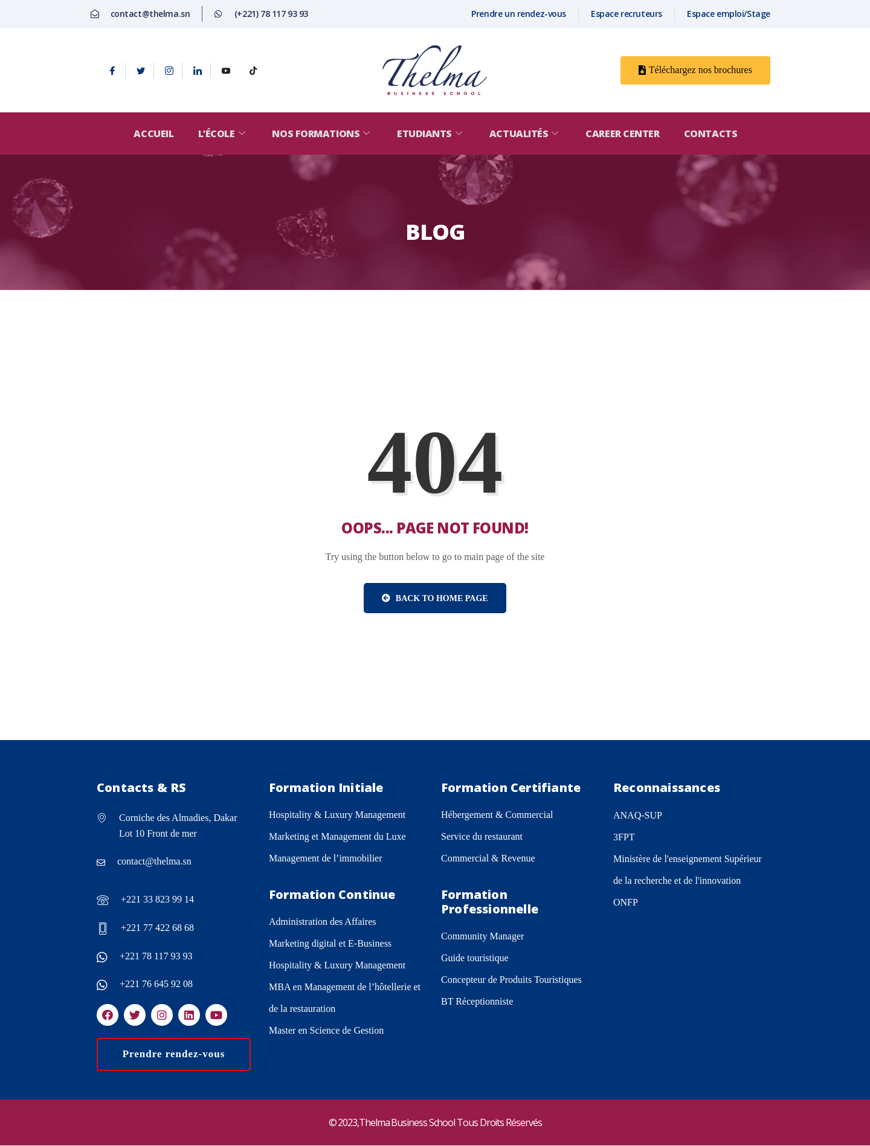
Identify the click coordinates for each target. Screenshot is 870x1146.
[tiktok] (253, 71)
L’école (221, 133)
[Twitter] (141, 71)
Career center (625, 133)
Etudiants (431, 133)
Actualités (526, 133)
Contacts (713, 133)
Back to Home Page (435, 598)
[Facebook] (113, 71)
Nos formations (321, 133)
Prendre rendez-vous (174, 1054)
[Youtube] (226, 71)
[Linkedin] (198, 71)
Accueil (151, 133)
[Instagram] (169, 71)
